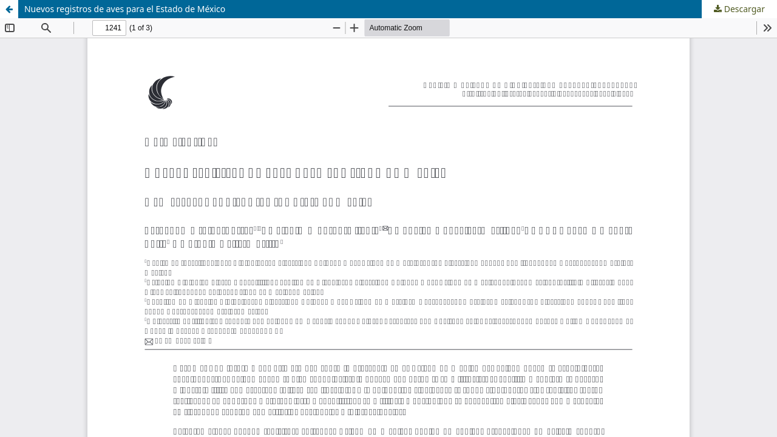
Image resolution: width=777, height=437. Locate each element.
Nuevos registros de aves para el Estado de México (124, 9)
